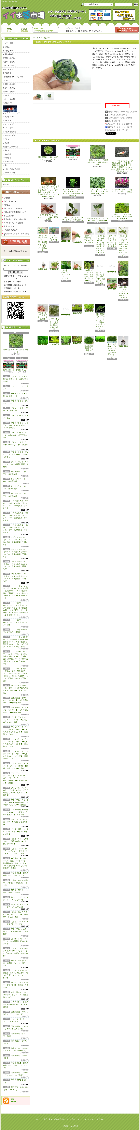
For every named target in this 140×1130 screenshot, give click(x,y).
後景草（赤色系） (9, 88)
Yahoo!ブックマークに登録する (120, 124)
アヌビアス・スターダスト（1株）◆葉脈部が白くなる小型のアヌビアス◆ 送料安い (16, 802)
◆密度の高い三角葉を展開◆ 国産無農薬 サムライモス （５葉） (100, 339)
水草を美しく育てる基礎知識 (15, 219)
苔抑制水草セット (8, 365)
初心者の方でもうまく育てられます (17, 234)
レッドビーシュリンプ (11, 109)
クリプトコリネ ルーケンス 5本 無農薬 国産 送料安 (15, 464)
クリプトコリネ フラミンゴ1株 (54, 234)
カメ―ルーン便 (9, 135)
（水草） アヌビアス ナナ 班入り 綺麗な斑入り (72, 212)
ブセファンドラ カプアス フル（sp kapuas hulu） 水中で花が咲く (16, 425)
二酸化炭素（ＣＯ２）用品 (13, 77)
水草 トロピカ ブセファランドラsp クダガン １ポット (43, 265)
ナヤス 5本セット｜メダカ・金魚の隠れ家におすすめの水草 (15, 1004)
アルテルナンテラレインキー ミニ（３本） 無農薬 (122, 185)
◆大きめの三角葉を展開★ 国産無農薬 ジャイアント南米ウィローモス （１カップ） (43, 340)
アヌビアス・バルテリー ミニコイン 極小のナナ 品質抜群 (15, 931)
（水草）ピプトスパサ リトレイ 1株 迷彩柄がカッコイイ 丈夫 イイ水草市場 (43, 239)
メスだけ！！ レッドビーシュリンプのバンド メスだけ (15, 622)
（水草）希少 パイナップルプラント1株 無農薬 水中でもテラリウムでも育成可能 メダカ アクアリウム (123, 241)
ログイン (72, 31)
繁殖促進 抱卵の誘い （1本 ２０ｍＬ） (123, 341)
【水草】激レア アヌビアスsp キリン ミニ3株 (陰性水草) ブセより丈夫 (15, 914)
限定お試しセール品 (10, 147)
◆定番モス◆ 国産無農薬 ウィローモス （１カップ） (15, 1065)
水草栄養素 (7, 73)
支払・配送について (24, 30)
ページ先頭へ (132, 1111)
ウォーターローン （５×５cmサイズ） (54, 340)
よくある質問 (9, 216)
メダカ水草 (7, 154)
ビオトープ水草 (9, 99)
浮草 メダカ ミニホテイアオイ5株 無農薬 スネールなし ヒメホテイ (123, 268)
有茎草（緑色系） (9, 58)
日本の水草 (7, 158)
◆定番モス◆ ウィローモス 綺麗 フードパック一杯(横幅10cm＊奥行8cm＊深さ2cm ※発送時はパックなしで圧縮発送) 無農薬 (15, 863)
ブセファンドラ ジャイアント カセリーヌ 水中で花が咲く (15, 454)
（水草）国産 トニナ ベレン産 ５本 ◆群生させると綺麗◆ (16, 831)
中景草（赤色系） (9, 92)
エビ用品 (6, 47)
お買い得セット (9, 162)
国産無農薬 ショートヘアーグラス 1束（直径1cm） (77, 309)
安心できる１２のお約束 (13, 208)
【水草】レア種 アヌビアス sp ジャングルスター (89, 236)
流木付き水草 (8, 51)
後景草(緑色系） (9, 54)
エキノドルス (8, 69)
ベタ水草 (6, 95)
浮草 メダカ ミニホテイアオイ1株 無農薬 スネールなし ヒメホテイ (112, 267)
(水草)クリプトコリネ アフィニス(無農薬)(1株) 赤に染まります (15, 941)
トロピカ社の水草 (9, 132)
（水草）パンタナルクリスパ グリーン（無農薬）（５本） (54, 265)
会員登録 (84, 31)
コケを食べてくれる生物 (13, 223)
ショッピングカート (127, 30)
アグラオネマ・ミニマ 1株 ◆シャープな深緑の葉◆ (98, 212)
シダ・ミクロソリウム (11, 66)
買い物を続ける (114, 121)
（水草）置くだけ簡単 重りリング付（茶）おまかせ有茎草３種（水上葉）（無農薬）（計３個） (66, 234)
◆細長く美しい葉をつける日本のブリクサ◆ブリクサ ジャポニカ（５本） (77, 340)
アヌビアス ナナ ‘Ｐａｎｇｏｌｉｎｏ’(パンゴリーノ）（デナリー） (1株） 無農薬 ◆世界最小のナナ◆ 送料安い (15, 778)
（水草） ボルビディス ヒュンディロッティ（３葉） (66, 270)
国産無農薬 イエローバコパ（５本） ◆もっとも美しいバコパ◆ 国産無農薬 (15, 700)
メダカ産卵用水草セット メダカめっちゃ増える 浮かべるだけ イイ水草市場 (15, 812)
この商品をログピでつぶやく (119, 130)
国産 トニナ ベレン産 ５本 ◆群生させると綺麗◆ (15, 821)
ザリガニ (6, 143)
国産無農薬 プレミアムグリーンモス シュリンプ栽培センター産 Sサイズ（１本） (100, 317)
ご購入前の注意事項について (15, 212)
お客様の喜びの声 (10, 230)
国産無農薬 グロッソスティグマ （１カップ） (48, 152)
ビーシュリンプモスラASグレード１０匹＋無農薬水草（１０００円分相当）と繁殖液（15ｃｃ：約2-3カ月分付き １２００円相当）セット (15, 642)
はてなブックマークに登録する (120, 127)
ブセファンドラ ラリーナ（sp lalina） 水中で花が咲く (15, 444)
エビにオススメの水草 (11, 169)
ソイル (5, 80)
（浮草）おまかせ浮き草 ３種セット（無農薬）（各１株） (15, 882)
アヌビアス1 (7, 103)
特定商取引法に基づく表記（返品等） (123, 112)
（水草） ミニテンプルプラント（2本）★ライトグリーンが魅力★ (122, 211)
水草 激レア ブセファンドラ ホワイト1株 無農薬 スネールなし (16, 994)
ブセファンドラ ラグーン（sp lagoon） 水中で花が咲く (15, 435)
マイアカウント (98, 31)
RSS (12, 1099)
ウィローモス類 (9, 173)
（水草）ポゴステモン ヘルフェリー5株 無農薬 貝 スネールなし (89, 271)
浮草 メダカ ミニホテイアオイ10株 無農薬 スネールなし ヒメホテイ (112, 284)
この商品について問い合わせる (120, 118)
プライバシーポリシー (86, 1119)
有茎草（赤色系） (9, 62)
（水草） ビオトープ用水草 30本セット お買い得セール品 (15, 379)
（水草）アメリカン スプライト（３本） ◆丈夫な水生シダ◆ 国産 (15, 719)
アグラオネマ (8, 128)
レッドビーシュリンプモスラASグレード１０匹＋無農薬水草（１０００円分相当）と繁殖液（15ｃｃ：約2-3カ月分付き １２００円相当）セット (122, 158)
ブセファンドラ (9, 124)
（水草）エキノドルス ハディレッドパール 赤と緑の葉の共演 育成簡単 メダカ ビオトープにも (100, 240)
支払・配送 (48, 1119)
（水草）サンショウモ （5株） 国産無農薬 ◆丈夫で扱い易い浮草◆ (16, 841)
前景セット (7, 165)
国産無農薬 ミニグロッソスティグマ (89, 344)
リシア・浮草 (8, 43)
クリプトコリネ (9, 117)
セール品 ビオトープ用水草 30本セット (15, 343)
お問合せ (45, 30)
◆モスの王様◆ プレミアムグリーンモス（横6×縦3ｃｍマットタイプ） (112, 347)
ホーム (8, 30)
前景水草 (6, 150)
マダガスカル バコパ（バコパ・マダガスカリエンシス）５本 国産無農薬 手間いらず (72, 186)
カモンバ (6, 185)
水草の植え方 (9, 226)
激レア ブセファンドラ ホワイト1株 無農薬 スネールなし (15, 984)
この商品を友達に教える (117, 115)
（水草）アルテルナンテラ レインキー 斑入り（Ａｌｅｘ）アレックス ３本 (15, 851)
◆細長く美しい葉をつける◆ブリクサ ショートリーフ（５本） (66, 340)
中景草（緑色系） (9, 84)
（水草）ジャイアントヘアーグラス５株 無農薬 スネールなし (77, 265)
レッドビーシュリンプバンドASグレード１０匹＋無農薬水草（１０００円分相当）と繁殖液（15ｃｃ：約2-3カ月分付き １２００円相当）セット (48, 187)
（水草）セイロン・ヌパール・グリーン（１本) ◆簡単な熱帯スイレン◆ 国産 (15, 765)
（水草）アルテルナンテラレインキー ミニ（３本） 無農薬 (49, 211)
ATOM (13, 1102)
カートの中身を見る (15, 242)
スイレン (6, 139)
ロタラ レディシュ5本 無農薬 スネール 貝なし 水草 (16, 963)
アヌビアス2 (7, 120)
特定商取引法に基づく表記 (64, 1119)
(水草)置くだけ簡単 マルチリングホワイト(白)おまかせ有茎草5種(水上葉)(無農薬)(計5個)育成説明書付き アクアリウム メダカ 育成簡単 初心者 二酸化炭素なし (66, 310)
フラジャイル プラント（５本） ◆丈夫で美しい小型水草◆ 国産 (97, 185)
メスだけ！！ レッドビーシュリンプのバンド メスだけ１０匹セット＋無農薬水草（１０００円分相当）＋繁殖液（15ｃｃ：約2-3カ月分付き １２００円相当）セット (16, 609)
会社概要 (7, 198)
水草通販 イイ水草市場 (70, 1126)
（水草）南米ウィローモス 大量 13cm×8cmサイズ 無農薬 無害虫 (112, 237)
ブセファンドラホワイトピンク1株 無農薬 (43, 312)
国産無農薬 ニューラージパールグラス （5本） (89, 308)
